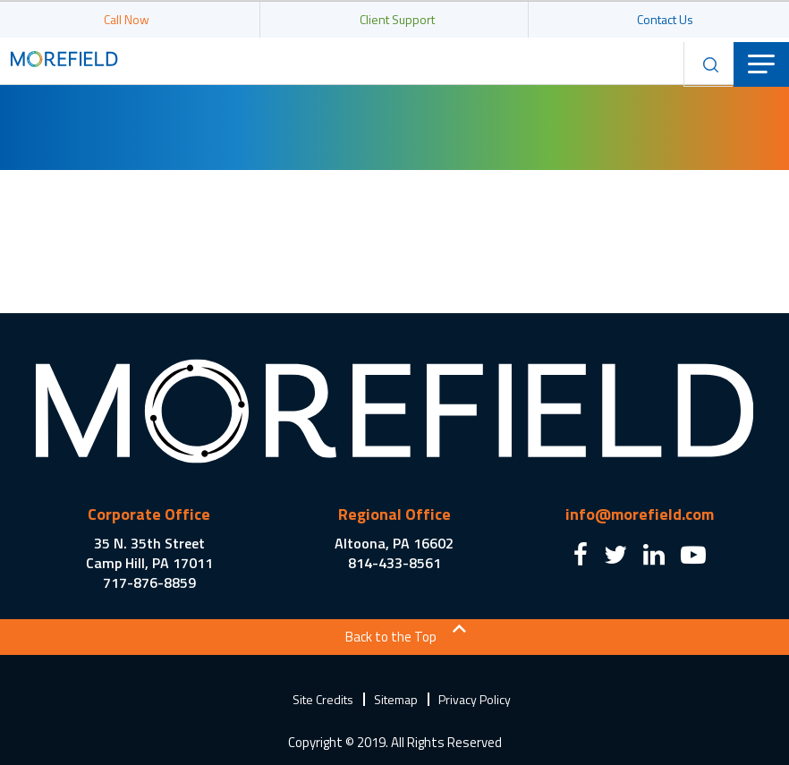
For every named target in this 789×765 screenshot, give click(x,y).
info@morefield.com (639, 514)
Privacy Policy (474, 699)
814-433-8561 (394, 563)
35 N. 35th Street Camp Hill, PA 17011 (149, 553)
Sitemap (396, 699)
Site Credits (323, 699)
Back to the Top (391, 636)
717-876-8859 (149, 582)
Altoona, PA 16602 (394, 543)
